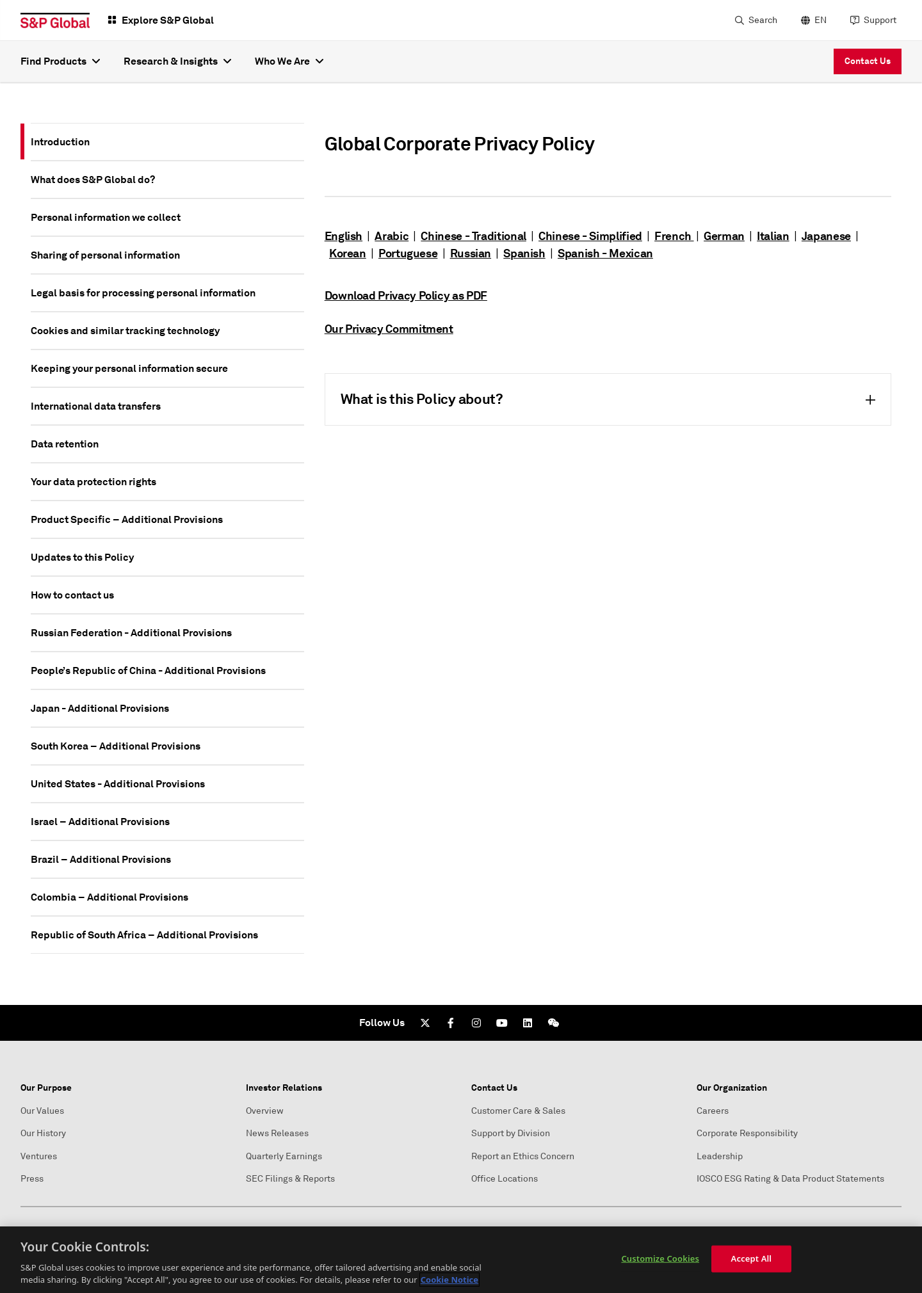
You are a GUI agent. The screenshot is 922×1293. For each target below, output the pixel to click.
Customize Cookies (660, 1258)
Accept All (751, 1258)
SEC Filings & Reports (290, 1178)
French (673, 236)
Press (32, 1178)
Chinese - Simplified (590, 236)
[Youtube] (502, 1023)
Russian (470, 253)
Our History (43, 1133)
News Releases (277, 1133)
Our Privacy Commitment (389, 328)
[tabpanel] (608, 279)
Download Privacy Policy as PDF (406, 295)
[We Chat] (553, 1023)
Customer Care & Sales (518, 1110)
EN (820, 20)
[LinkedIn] (527, 1023)
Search (762, 20)
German (724, 236)
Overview (265, 1110)
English (343, 236)
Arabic (391, 236)
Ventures (38, 1156)
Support (880, 20)
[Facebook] (451, 1023)
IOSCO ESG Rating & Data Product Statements (790, 1178)
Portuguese (407, 253)
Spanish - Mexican (605, 253)
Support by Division (510, 1133)
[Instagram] (476, 1023)
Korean (347, 253)
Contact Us (868, 61)
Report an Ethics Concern (522, 1156)
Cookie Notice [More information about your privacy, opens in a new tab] (449, 1279)
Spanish (524, 253)
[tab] (167, 142)
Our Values (42, 1110)
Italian (773, 236)
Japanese (826, 236)
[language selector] (812, 20)
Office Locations (504, 1178)
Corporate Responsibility (747, 1133)
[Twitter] (425, 1023)
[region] (461, 1259)
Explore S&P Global (168, 20)
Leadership (720, 1156)
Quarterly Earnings (284, 1156)
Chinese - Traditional (473, 236)
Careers (713, 1110)
